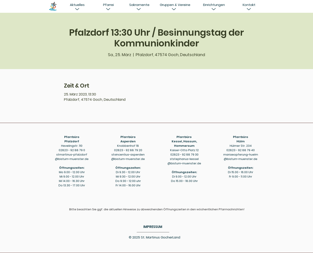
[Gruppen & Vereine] (175, 4)
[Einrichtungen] (213, 4)
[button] (77, 4)
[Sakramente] (139, 4)
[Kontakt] (249, 4)
